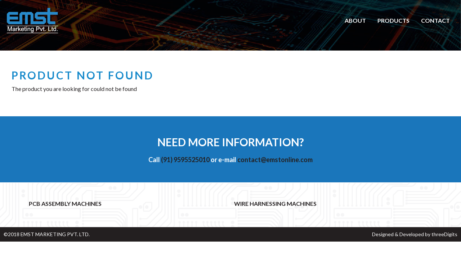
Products (393, 20)
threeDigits (444, 234)
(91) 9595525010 (185, 160)
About (355, 20)
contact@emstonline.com (275, 160)
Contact (435, 20)
